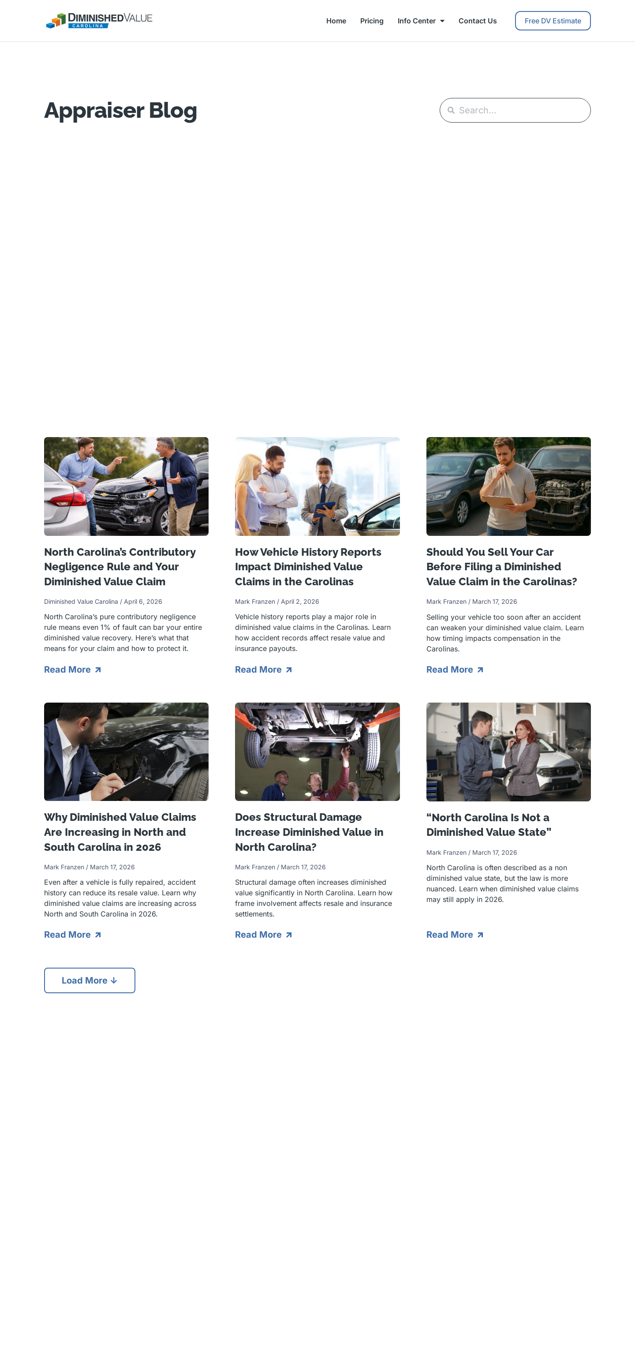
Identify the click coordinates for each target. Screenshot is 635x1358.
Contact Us (478, 20)
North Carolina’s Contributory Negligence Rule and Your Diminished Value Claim (119, 567)
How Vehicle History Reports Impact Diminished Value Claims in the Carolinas (308, 567)
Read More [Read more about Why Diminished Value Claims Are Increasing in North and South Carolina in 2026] (68, 934)
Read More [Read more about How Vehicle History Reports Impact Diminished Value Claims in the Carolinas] (259, 669)
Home (336, 20)
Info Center (421, 21)
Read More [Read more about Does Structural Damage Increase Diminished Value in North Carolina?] (259, 934)
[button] (89, 980)
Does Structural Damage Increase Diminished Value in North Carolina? (309, 832)
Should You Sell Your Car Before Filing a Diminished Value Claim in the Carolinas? (501, 567)
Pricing (372, 20)
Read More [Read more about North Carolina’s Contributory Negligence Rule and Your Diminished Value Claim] (68, 669)
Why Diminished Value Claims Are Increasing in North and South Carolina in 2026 (120, 832)
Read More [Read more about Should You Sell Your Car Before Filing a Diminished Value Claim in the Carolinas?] (450, 669)
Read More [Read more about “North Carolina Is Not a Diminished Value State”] (450, 934)
